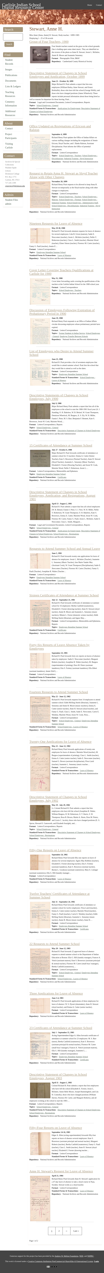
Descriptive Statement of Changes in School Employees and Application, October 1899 (58, 74)
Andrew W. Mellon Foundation (66, 1256)
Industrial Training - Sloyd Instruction (78, 159)
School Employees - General (47, 105)
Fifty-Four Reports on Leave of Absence (55, 1127)
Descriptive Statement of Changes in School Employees (79, 431)
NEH (81, 1256)
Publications (11, 75)
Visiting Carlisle (9, 145)
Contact (9, 128)
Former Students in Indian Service (72, 333)
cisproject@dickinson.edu (15, 186)
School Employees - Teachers (70, 156)
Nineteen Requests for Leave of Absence (55, 223)
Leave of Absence (64, 255)
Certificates (62, 477)
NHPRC (90, 1256)
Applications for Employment (69, 108)
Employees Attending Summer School (51, 252)
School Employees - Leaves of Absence (73, 727)
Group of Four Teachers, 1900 (49, 41)
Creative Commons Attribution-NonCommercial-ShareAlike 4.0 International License (60, 1261)
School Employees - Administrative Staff (82, 203)
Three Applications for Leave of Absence (56, 993)
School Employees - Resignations (66, 534)
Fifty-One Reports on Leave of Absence (55, 850)
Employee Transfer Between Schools (74, 336)
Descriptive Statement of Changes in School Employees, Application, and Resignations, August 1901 (62, 495)
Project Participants (11, 136)
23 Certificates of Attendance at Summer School (60, 1028)
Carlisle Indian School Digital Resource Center (23, 5)
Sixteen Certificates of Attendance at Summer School (64, 595)
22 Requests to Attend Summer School (54, 944)
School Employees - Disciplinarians (65, 206)
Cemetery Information (11, 103)
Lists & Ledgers (13, 86)
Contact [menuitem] (99, 5)
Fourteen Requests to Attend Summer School (58, 692)
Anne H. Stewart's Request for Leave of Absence (61, 1171)
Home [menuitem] (89, 5)
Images (8, 69)
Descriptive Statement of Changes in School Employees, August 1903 (58, 1076)
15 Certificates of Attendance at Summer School (60, 445)
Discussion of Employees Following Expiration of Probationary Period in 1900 (62, 311)
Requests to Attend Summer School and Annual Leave (64, 548)
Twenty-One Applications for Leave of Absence (60, 741)
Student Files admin (11, 202)
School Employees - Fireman (70, 200)
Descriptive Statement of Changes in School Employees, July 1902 (58, 798)
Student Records (9, 62)
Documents (10, 80)
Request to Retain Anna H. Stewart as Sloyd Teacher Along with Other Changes (63, 175)
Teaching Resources (10, 94)
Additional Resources (10, 113)
